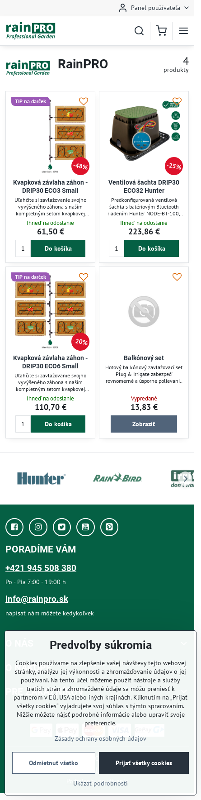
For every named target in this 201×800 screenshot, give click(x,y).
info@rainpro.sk (36, 599)
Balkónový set (144, 358)
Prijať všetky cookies (144, 763)
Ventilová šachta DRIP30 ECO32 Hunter (143, 186)
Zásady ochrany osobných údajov (100, 738)
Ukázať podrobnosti (100, 783)
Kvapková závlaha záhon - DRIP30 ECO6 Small (50, 362)
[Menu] (183, 31)
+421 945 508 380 (40, 568)
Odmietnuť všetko (53, 763)
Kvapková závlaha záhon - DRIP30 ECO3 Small (50, 186)
